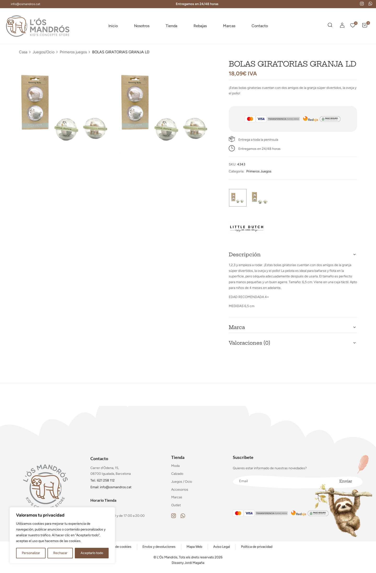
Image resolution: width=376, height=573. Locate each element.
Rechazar (60, 553)
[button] (365, 26)
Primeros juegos (73, 52)
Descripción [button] (245, 254)
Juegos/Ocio (43, 52)
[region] (62, 535)
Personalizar (31, 553)
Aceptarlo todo (92, 553)
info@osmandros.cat (25, 4)
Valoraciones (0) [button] (249, 343)
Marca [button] (237, 327)
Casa (23, 52)
